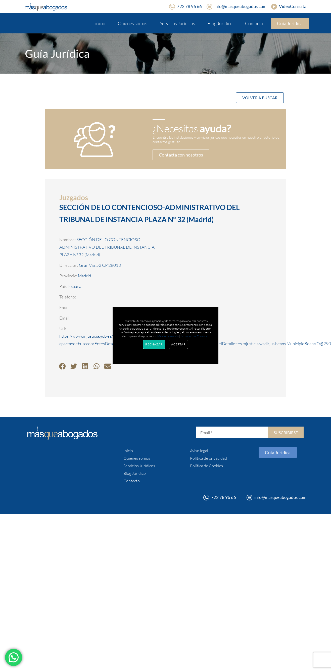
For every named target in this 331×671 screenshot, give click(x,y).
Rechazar (154, 344)
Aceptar (178, 344)
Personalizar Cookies (193, 336)
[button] (62, 366)
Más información (167, 336)
